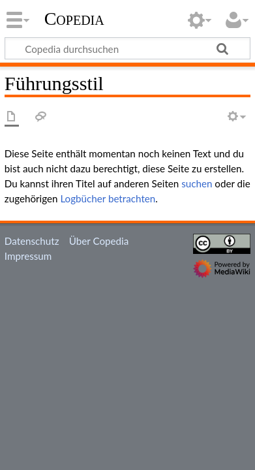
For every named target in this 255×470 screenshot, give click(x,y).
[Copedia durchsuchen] (127, 48)
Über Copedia (98, 241)
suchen (196, 183)
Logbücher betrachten (107, 198)
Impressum (28, 256)
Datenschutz (32, 241)
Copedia (74, 19)
